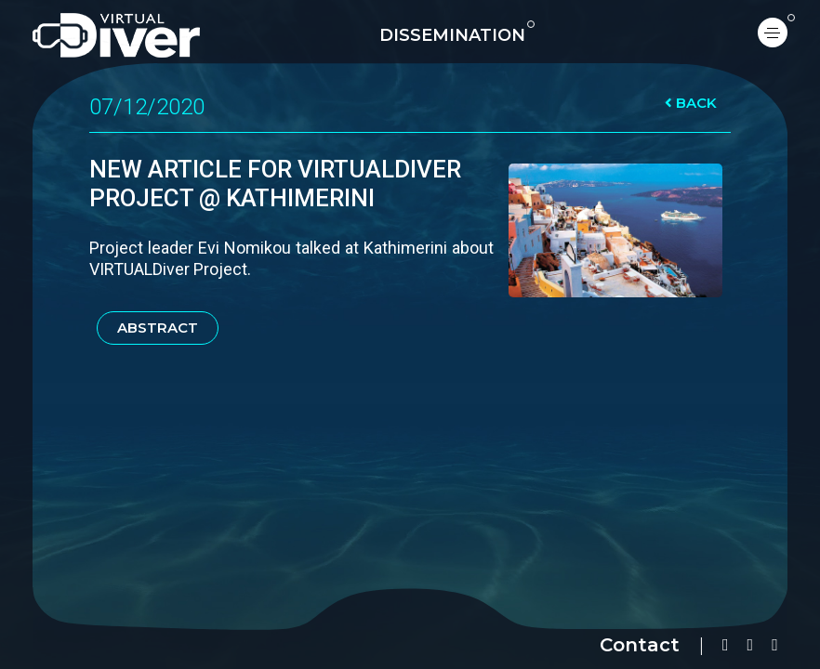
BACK (691, 103)
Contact (640, 645)
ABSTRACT (157, 327)
